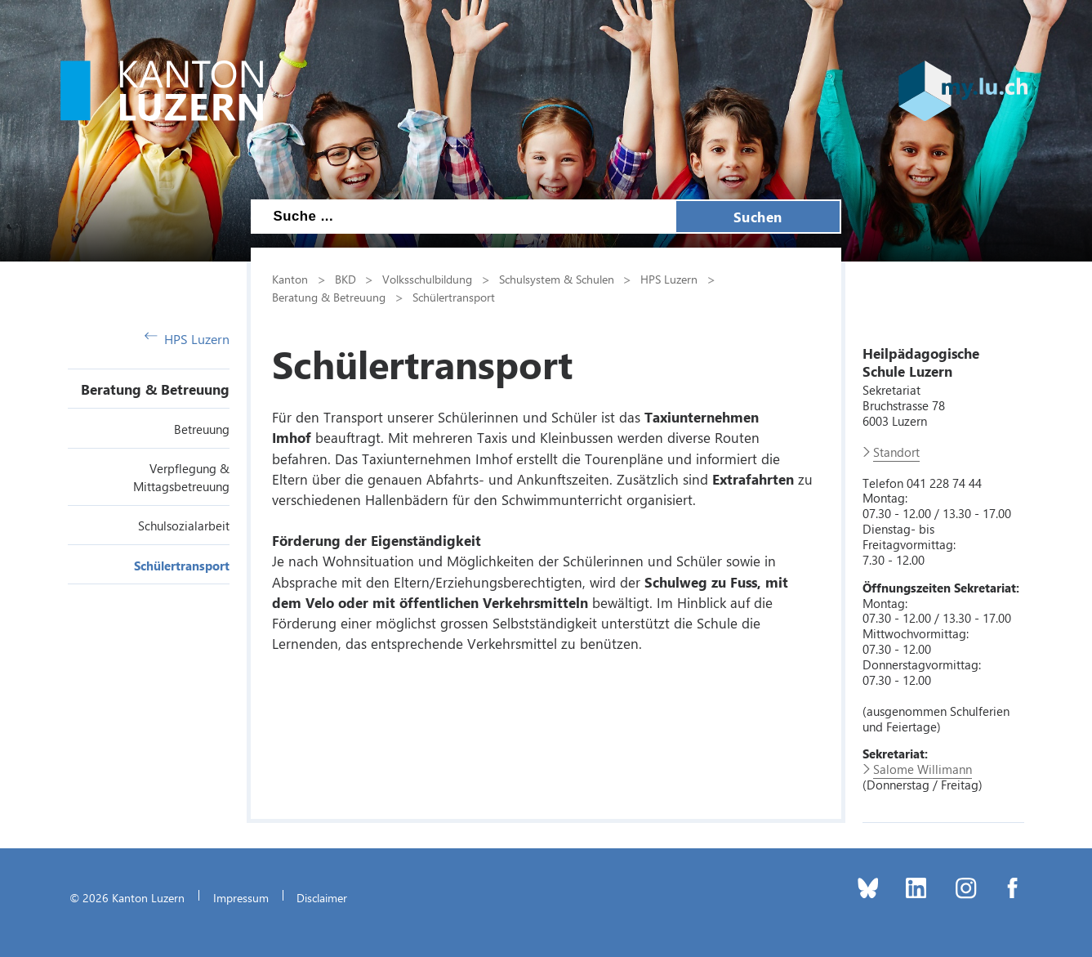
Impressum (241, 897)
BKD (345, 278)
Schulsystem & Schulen (556, 278)
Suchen (757, 217)
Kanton (290, 278)
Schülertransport (182, 565)
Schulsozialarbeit (184, 525)
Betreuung (202, 429)
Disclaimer (321, 897)
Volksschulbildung (427, 278)
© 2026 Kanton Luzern (127, 897)
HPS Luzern (187, 338)
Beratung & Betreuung (155, 389)
